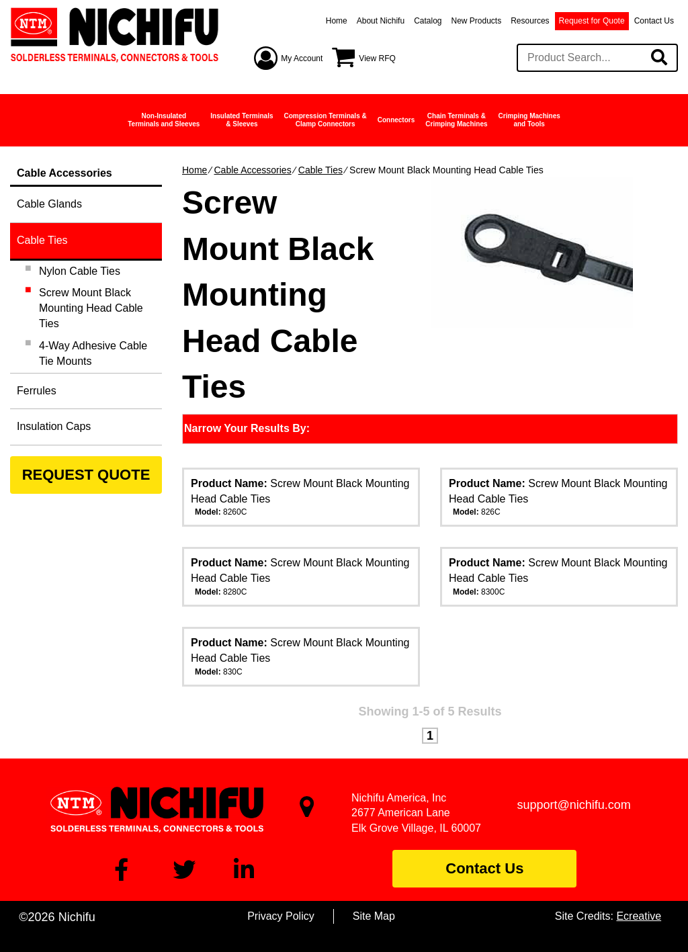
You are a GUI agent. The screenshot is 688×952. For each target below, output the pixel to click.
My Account (301, 58)
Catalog (427, 21)
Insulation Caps (54, 426)
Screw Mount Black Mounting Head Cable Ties (91, 308)
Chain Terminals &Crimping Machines (456, 120)
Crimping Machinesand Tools (529, 120)
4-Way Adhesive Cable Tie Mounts (93, 353)
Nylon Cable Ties (79, 271)
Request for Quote (592, 21)
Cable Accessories (252, 170)
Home (336, 21)
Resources (530, 21)
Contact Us (654, 21)
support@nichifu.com (574, 805)
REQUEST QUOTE (86, 474)
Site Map (374, 916)
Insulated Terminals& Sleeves (241, 120)
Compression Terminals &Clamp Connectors (325, 120)
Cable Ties (320, 170)
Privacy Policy (280, 916)
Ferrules (36, 390)
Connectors (396, 120)
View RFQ (377, 58)
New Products (477, 21)
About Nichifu (380, 21)
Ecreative (638, 916)
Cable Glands (49, 204)
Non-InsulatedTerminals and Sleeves (164, 120)
